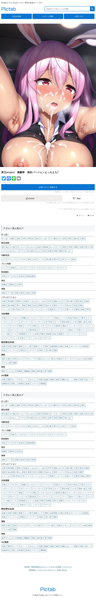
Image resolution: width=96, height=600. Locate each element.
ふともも (5, 251)
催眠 (52, 380)
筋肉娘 (45, 247)
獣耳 (15, 359)
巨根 (55, 251)
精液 (87, 301)
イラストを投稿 (55, 567)
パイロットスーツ (71, 334)
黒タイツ (82, 330)
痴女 (81, 301)
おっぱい (5, 239)
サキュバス (30, 359)
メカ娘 (83, 359)
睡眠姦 (43, 384)
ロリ (4, 259)
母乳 (83, 239)
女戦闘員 (22, 334)
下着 (82, 318)
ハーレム (36, 309)
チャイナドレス (44, 330)
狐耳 (9, 359)
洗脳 (40, 380)
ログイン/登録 (47, 16)
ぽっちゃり (21, 247)
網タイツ (72, 330)
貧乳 (37, 239)
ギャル (50, 326)
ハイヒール (22, 330)
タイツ (57, 322)
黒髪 (15, 346)
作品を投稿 (16, 16)
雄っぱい (68, 251)
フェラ (28, 268)
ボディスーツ (25, 322)
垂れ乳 (76, 239)
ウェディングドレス (10, 338)
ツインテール (13, 350)
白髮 (61, 346)
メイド (63, 318)
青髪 (46, 346)
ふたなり (11, 371)
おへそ (52, 247)
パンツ (15, 322)
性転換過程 (30, 276)
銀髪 (20, 346)
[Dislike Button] (78, 198)
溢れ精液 (11, 305)
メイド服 (5, 334)
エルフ (21, 359)
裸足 (35, 326)
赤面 (16, 293)
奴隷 (27, 384)
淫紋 (56, 318)
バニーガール (38, 322)
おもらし (33, 380)
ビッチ (45, 309)
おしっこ (24, 380)
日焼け (41, 350)
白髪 (9, 346)
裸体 (81, 305)
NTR (50, 301)
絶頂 (22, 293)
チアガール (46, 338)
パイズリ (5, 268)
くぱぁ (32, 301)
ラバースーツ (47, 318)
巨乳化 (30, 239)
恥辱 (33, 293)
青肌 (66, 346)
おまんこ (14, 251)
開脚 (40, 305)
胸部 (61, 251)
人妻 (89, 322)
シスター (42, 326)
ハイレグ (5, 326)
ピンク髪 (28, 346)
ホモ (15, 276)
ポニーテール (75, 346)
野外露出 (11, 301)
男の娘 (49, 259)
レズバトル (60, 309)
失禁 (81, 380)
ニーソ (4, 330)
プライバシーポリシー (46, 570)
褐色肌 (85, 346)
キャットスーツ (87, 326)
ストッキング (73, 326)
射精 (4, 305)
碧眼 (55, 350)
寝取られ (57, 301)
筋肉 (82, 247)
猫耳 (4, 359)
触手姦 (39, 371)
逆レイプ (88, 380)
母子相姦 (48, 371)
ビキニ (88, 318)
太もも (37, 251)
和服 (42, 334)
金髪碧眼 (53, 346)
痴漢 (51, 309)
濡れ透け (70, 301)
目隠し (13, 384)
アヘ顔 (10, 293)
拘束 (4, 380)
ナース (13, 334)
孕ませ (69, 305)
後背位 (12, 285)
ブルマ (83, 334)
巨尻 (70, 247)
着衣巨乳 (32, 330)
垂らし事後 (21, 305)
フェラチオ (37, 268)
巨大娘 (30, 251)
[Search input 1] (67, 8)
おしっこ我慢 (72, 380)
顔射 (13, 268)
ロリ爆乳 (53, 239)
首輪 (20, 326)
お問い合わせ (62, 570)
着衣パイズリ (59, 305)
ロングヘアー (31, 350)
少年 (62, 259)
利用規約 (32, 570)
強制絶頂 (5, 384)
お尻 (91, 247)
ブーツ (64, 330)
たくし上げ (6, 309)
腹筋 (76, 247)
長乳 (70, 239)
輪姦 (46, 380)
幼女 (29, 259)
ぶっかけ (20, 268)
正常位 (19, 285)
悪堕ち (19, 301)
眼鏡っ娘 (82, 322)
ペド (68, 259)
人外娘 (58, 359)
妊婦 (39, 247)
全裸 (4, 301)
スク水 (73, 322)
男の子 (56, 259)
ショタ (41, 259)
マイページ (67, 567)
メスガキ (22, 259)
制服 (24, 318)
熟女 (74, 259)
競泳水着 (65, 322)
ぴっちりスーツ (34, 318)
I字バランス (26, 309)
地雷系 (58, 326)
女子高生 (49, 322)
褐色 (4, 350)
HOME (27, 567)
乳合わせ (48, 305)
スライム (75, 359)
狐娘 (90, 359)
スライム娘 (6, 363)
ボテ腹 (12, 247)
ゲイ (9, 276)
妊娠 (26, 301)
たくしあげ (41, 301)
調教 (63, 380)
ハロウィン (6, 322)
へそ (59, 247)
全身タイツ (24, 338)
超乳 (18, 239)
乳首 (44, 251)
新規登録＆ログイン (39, 567)
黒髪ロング (38, 346)
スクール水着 (33, 334)
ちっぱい (44, 239)
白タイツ (12, 330)
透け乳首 (16, 309)
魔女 (64, 326)
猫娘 (14, 363)
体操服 (48, 334)
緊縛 (9, 380)
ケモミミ (66, 359)
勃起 (83, 309)
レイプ (15, 380)
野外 (88, 309)
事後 (29, 305)
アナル (23, 251)
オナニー (53, 268)
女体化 (21, 276)
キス (46, 268)
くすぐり (35, 384)
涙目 (28, 293)
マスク (13, 326)
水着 (4, 318)
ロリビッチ (12, 259)
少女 (35, 259)
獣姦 (33, 371)
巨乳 (24, 239)
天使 (39, 359)
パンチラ (27, 326)
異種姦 (19, 371)
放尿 (57, 380)
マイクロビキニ (14, 318)
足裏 (50, 251)
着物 (60, 334)
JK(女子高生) (73, 318)
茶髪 (22, 350)
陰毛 (65, 247)
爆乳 (13, 239)
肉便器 (21, 384)
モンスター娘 (48, 359)
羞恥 (4, 293)
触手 (4, 371)
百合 (4, 276)
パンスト (56, 330)
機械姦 (26, 371)
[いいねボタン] (31, 198)
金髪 (4, 346)
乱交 (35, 305)
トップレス (35, 338)
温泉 (75, 305)
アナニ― (62, 268)
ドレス (90, 330)
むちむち (31, 247)
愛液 (77, 309)
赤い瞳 (48, 350)
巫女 (55, 334)
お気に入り (79, 16)
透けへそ (69, 309)
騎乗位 (4, 285)
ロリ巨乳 (62, 239)
